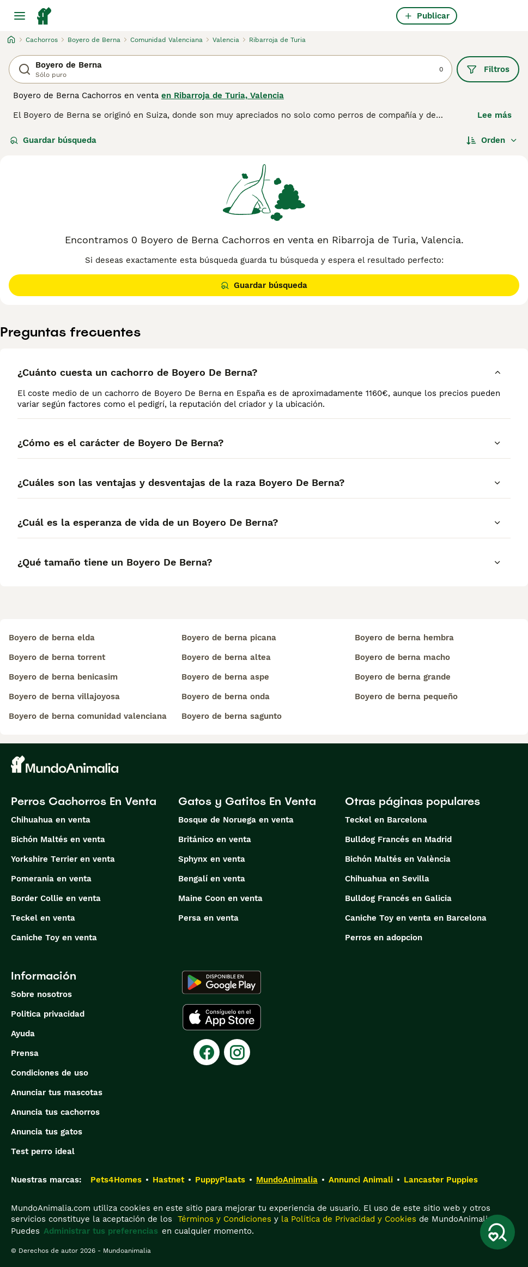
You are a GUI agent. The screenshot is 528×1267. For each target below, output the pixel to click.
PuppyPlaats (220, 1180)
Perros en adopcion (383, 937)
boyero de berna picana (228, 637)
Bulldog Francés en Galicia (398, 898)
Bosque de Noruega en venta (236, 820)
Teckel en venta (43, 918)
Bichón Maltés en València (398, 859)
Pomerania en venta (51, 879)
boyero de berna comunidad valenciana (88, 716)
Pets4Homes (116, 1180)
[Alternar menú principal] (20, 16)
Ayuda (23, 1033)
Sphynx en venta (211, 859)
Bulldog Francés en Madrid (398, 839)
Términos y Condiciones (223, 1219)
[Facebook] (206, 1052)
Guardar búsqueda (53, 140)
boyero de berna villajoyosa (64, 696)
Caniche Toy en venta (54, 937)
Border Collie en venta (56, 898)
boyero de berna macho (402, 657)
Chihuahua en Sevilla (387, 879)
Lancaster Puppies (441, 1180)
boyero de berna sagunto (231, 716)
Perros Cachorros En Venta (83, 801)
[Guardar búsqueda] (497, 1232)
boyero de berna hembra (404, 637)
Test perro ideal (43, 1151)
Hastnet (168, 1180)
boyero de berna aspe (225, 677)
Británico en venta (214, 839)
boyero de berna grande (403, 677)
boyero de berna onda (225, 696)
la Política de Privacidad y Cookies (347, 1219)
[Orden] (492, 140)
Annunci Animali (361, 1180)
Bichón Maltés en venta (58, 839)
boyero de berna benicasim (63, 677)
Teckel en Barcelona (386, 820)
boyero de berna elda (52, 637)
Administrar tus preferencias (101, 1231)
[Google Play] (221, 982)
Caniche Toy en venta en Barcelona (416, 918)
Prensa (25, 1053)
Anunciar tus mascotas (56, 1092)
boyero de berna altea (226, 657)
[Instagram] (237, 1052)
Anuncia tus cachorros (55, 1112)
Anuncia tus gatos (46, 1132)
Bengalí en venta (211, 879)
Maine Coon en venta (220, 898)
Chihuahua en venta (50, 820)
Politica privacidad (47, 1014)
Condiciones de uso (49, 1073)
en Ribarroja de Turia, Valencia (222, 95)
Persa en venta (208, 918)
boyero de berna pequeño (406, 696)
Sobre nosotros (41, 994)
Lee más (494, 115)
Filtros (487, 69)
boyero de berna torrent (57, 657)
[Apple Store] (221, 1017)
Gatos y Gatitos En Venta (247, 801)
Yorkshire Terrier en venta (63, 859)
